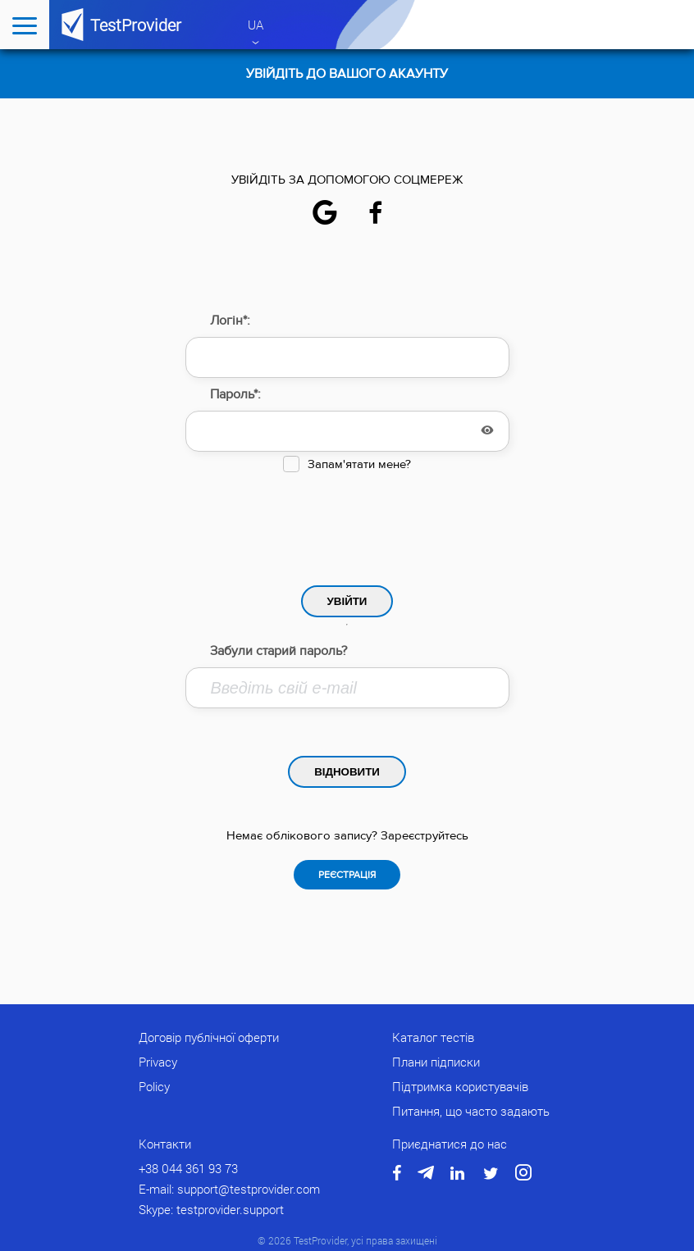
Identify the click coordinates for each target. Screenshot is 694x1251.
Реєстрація (347, 874)
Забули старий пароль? (278, 651)
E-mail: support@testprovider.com (229, 1188)
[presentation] (347, 525)
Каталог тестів (433, 1037)
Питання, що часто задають (471, 1111)
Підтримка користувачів (460, 1086)
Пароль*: (235, 394)
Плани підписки (436, 1061)
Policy (154, 1086)
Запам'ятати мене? (359, 464)
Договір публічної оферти (209, 1037)
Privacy (158, 1061)
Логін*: (230, 320)
